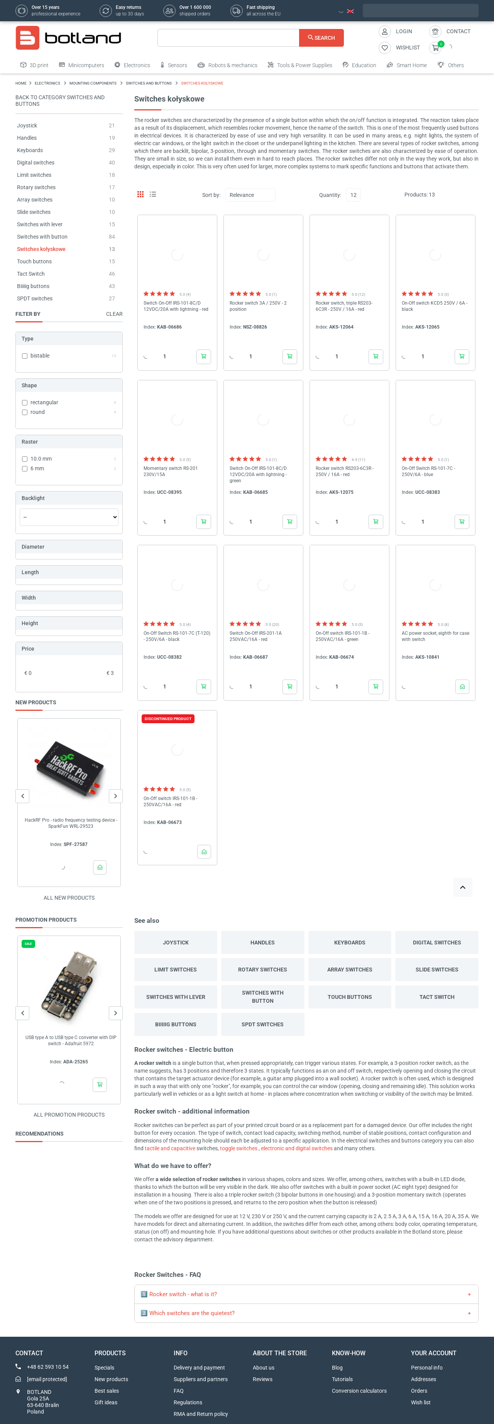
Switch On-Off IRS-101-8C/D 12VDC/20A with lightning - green (258, 474)
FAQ (179, 1391)
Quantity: (330, 195)
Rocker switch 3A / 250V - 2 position (258, 306)
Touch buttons (34, 261)
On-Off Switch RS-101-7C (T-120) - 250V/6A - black (177, 636)
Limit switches (34, 175)
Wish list (421, 1402)
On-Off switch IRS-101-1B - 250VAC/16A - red (170, 801)
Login (404, 31)
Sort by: (211, 195)
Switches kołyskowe (41, 249)
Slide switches (34, 212)
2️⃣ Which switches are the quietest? (187, 1313)
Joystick (27, 125)
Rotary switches (36, 187)
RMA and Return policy (201, 1414)
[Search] (250, 38)
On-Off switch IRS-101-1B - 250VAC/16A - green (342, 636)
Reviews (262, 1379)
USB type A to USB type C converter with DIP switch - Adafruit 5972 (71, 1040)
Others (450, 64)
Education (359, 64)
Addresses (423, 1379)
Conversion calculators (359, 1391)
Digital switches (35, 162)
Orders (419, 1391)
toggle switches (238, 1148)
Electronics (132, 64)
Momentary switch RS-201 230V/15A (171, 471)
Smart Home (407, 64)
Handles (27, 138)
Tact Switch (31, 274)
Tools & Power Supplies (300, 64)
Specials (104, 1368)
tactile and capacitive (170, 1148)
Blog (337, 1368)
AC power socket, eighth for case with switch (435, 636)
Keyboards (30, 150)
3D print (34, 64)
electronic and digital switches (297, 1148)
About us (263, 1368)
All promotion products (69, 1115)
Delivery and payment (199, 1368)
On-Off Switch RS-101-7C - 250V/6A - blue (428, 471)
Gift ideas (106, 1402)
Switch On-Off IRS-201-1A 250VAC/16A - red (256, 636)
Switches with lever (40, 224)
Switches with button (42, 237)
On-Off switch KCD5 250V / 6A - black (434, 306)
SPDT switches (34, 298)
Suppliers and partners (201, 1379)
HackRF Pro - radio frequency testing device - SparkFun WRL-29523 (71, 823)
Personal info (427, 1368)
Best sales (107, 1391)
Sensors (174, 64)
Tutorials (342, 1379)
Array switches (34, 200)
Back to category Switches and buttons (60, 100)
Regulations (188, 1402)
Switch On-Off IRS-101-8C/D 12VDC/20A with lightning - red (176, 306)
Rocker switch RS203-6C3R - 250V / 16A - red (345, 471)
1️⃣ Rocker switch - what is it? (178, 1294)
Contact (458, 31)
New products (111, 1379)
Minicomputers (81, 64)
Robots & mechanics (227, 64)
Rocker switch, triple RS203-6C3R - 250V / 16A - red (344, 306)
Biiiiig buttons (33, 286)
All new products (69, 898)
